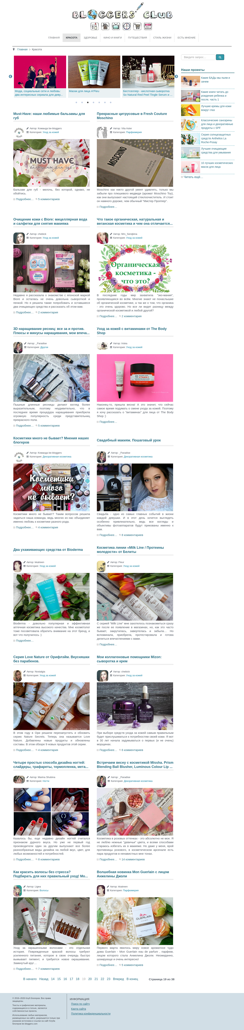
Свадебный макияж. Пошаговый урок (129, 440)
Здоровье (90, 37)
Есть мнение (187, 37)
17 (71, 979)
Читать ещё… (193, 177)
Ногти (46, 781)
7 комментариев (49, 968)
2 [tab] (82, 102)
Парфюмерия (134, 132)
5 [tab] (99, 102)
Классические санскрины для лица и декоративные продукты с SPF (217, 124)
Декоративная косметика (57, 456)
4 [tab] (93, 102)
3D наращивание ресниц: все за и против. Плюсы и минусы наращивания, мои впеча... (51, 331)
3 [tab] (88, 102)
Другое (44, 347)
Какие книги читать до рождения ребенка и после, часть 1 (214, 95)
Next (176, 77)
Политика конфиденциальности (91, 1013)
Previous (10, 77)
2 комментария (48, 312)
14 (53, 979)
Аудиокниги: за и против (30, 91)
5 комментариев (49, 199)
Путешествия (137, 37)
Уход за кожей (51, 132)
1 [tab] (76, 102)
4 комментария (48, 527)
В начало (30, 979)
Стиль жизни (162, 37)
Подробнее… (25, 199)
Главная (54, 37)
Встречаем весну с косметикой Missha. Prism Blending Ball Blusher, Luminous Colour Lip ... (135, 765)
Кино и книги (113, 37)
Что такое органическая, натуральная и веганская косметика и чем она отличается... (135, 221)
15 (59, 979)
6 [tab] (105, 102)
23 (108, 979)
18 (77, 979)
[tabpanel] (93, 77)
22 (102, 979)
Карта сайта (78, 1008)
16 (65, 979)
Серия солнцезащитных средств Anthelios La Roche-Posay (216, 138)
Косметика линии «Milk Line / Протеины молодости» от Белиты (130, 550)
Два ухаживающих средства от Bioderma (48, 550)
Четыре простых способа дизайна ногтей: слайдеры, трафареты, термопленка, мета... (50, 765)
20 (90, 979)
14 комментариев (133, 859)
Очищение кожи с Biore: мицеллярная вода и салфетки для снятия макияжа (50, 221)
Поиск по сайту (80, 1003)
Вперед (118, 979)
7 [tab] (110, 102)
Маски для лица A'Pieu (138, 91)
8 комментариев (132, 535)
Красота (71, 37)
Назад (43, 979)
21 (96, 979)
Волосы (44, 890)
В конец (132, 979)
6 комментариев (132, 750)
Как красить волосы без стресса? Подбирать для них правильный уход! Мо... (50, 874)
